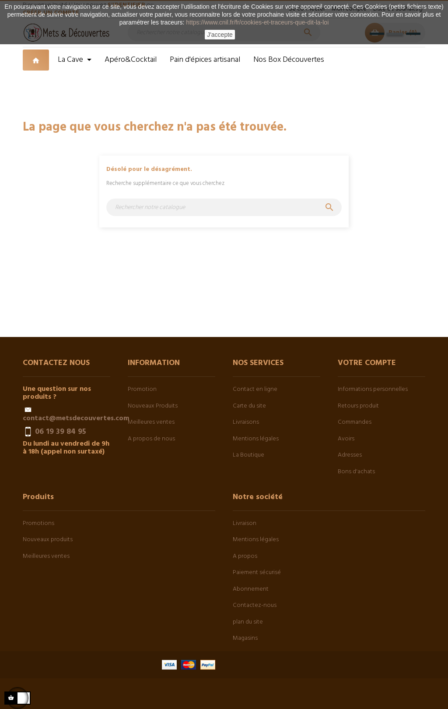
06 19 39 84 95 (60, 431)
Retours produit (358, 406)
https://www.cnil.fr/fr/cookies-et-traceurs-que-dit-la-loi (257, 22)
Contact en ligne (255, 389)
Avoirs (346, 439)
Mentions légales (256, 439)
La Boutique (248, 455)
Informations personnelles (373, 389)
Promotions (38, 523)
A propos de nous (151, 439)
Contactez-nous (254, 605)
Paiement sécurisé (257, 572)
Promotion (142, 389)
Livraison (244, 523)
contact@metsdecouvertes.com (76, 418)
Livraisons (246, 422)
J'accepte (220, 34)
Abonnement (251, 589)
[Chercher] (224, 207)
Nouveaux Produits (153, 406)
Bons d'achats (356, 472)
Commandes (354, 422)
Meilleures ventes (151, 422)
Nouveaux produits (48, 540)
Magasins (245, 638)
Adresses (350, 455)
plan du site (248, 622)
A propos (245, 556)
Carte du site (249, 406)
